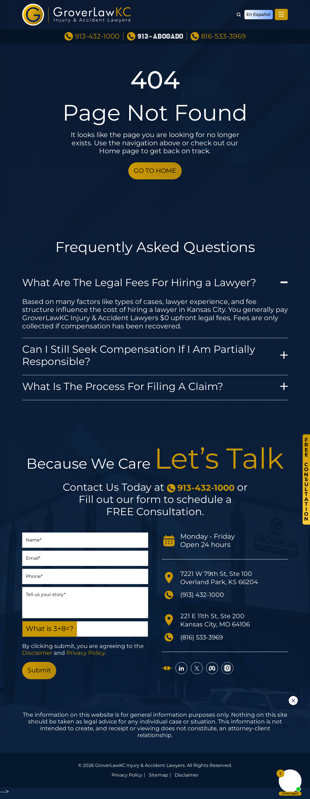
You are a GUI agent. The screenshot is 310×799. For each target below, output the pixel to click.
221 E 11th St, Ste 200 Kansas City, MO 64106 (217, 621)
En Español (258, 12)
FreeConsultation (305, 479)
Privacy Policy (85, 654)
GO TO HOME (155, 171)
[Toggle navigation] (281, 12)
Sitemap (158, 778)
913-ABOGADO (160, 32)
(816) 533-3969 (204, 638)
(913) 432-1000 (204, 596)
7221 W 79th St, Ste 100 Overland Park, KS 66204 (222, 579)
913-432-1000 (97, 32)
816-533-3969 (223, 32)
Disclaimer (37, 654)
